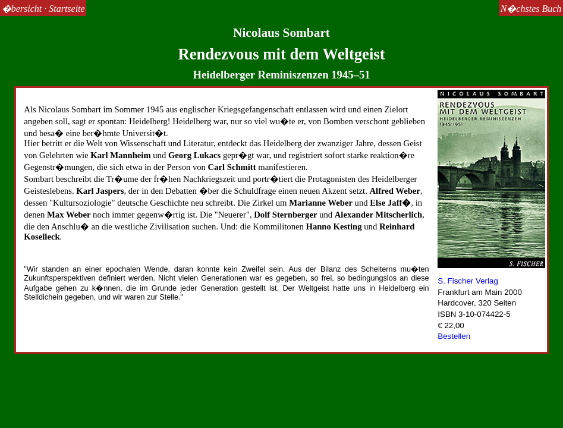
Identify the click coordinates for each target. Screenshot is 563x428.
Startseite (66, 9)
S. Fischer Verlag (468, 280)
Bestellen (454, 336)
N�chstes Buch (531, 9)
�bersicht (22, 9)
